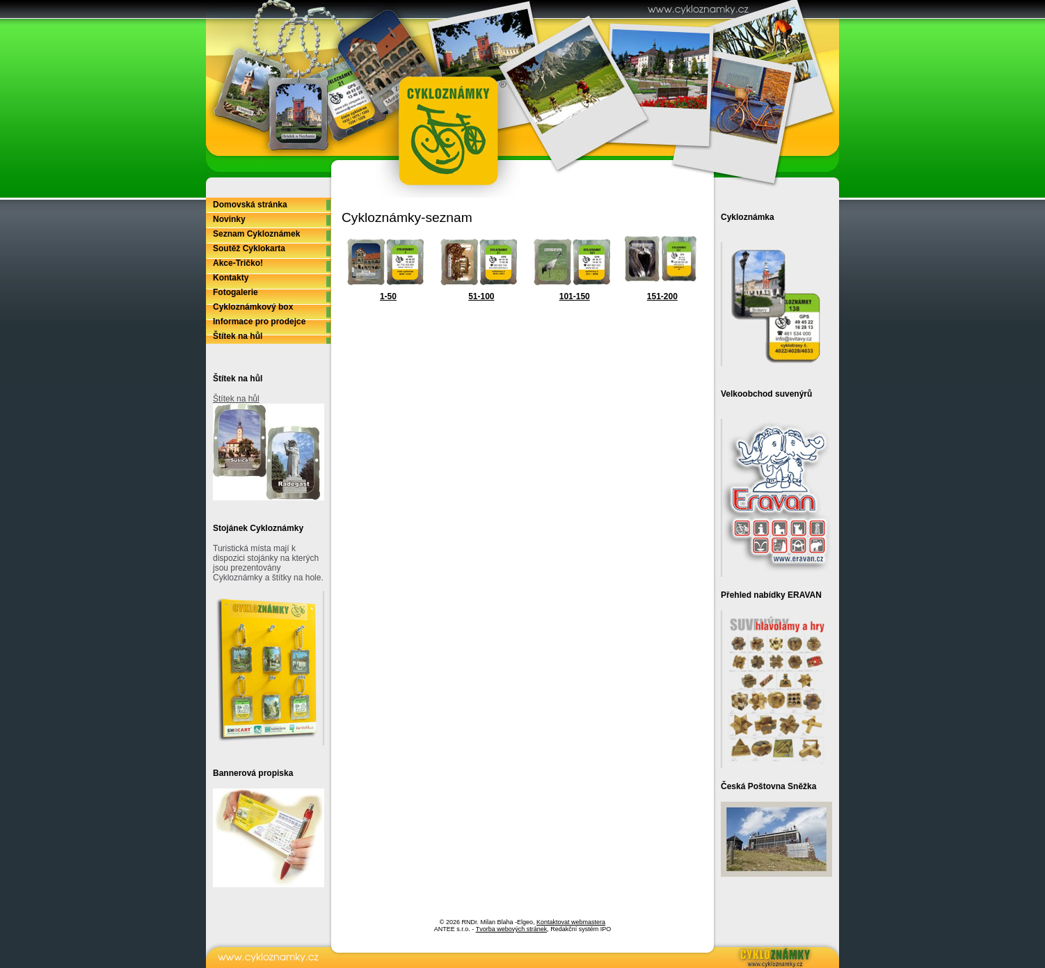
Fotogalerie (235, 292)
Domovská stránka (250, 204)
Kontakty (230, 278)
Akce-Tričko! (238, 263)
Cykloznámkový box (253, 307)
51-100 (481, 296)
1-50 (388, 296)
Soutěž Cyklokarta (249, 248)
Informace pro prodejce (259, 321)
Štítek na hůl (237, 336)
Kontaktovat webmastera (570, 922)
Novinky (229, 219)
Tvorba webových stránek (512, 929)
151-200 (662, 296)
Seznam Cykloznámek (256, 234)
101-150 (574, 296)
